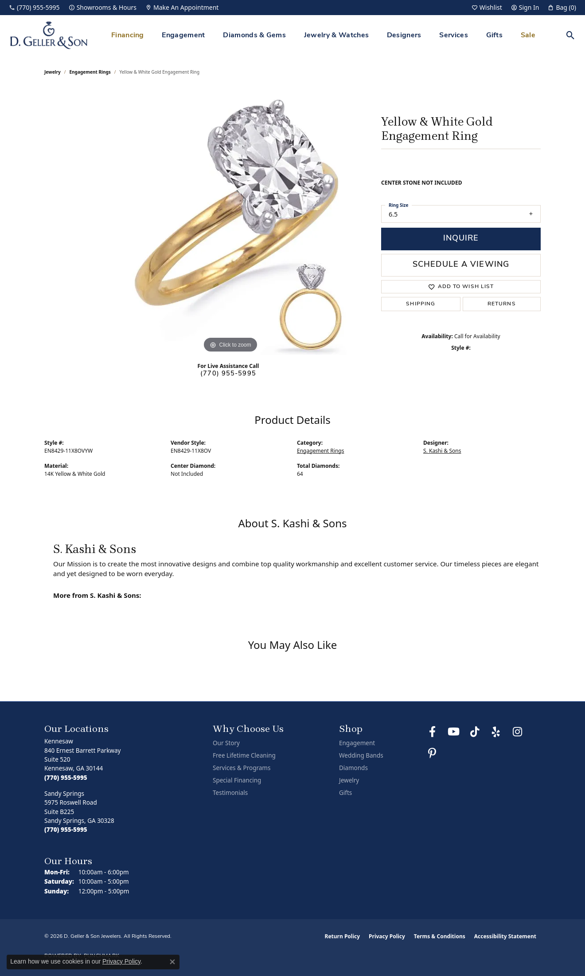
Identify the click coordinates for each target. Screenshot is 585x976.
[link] (34, 7)
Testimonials (230, 793)
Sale (528, 35)
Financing (127, 35)
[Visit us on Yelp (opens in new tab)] (496, 732)
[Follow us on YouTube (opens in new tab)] (453, 732)
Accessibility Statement (505, 936)
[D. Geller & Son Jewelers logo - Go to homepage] (48, 35)
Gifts (494, 35)
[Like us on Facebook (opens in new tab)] (432, 732)
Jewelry (349, 780)
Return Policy (342, 936)
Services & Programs (241, 768)
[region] (230, 222)
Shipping (420, 304)
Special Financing (237, 780)
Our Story (226, 743)
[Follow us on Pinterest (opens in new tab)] (432, 753)
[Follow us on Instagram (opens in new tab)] (517, 732)
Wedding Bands (361, 755)
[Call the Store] (65, 778)
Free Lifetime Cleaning (244, 755)
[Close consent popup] (172, 961)
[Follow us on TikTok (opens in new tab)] (475, 732)
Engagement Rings (90, 72)
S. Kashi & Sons (442, 450)
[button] (487, 7)
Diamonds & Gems (254, 35)
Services (453, 35)
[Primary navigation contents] (323, 35)
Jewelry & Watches (336, 35)
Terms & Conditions (439, 936)
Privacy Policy (387, 936)
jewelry (52, 72)
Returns (502, 304)
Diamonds (353, 768)
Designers (404, 35)
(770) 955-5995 (228, 374)
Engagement (183, 35)
